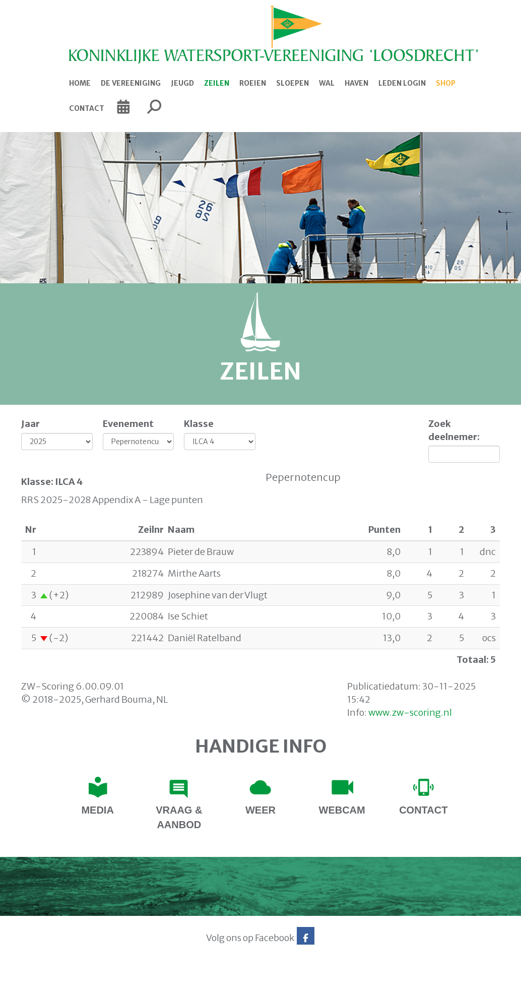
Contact (86, 108)
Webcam (342, 810)
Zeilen (216, 83)
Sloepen (292, 83)
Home (80, 83)
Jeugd (182, 83)
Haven (356, 83)
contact (423, 810)
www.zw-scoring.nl (410, 712)
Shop (445, 83)
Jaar (30, 423)
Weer (260, 810)
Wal (327, 83)
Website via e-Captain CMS (47, 980)
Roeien (252, 83)
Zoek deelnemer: (454, 430)
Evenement (128, 423)
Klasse (199, 423)
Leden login (402, 83)
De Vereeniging (131, 83)
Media (97, 810)
